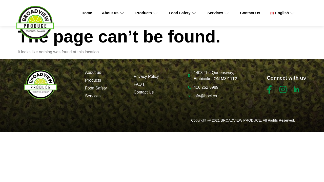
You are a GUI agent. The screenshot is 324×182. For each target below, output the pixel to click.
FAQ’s (139, 84)
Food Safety (182, 13)
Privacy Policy (146, 76)
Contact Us (250, 13)
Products (146, 13)
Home (87, 13)
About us (113, 13)
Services (218, 13)
